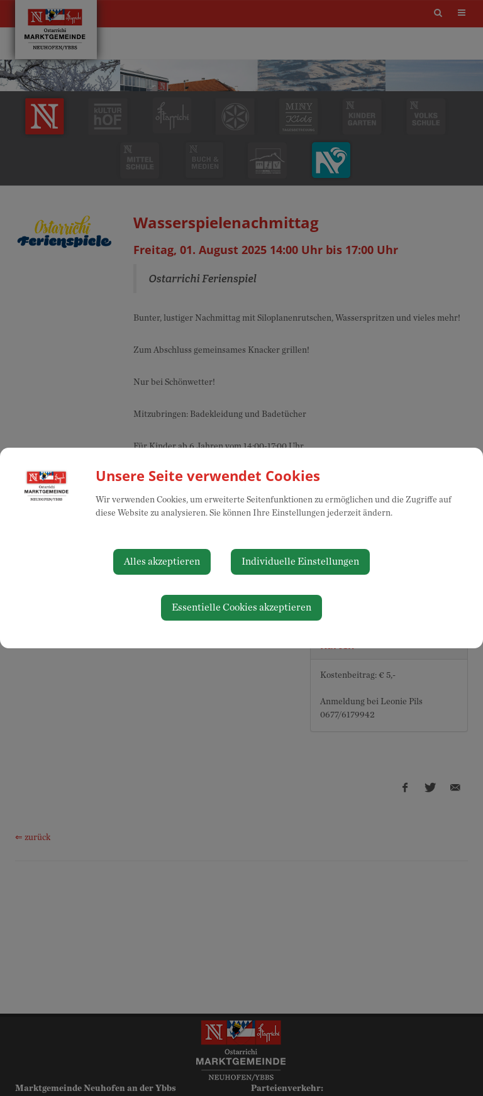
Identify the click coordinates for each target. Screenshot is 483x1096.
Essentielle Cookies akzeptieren (241, 607)
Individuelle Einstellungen (300, 561)
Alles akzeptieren (162, 561)
